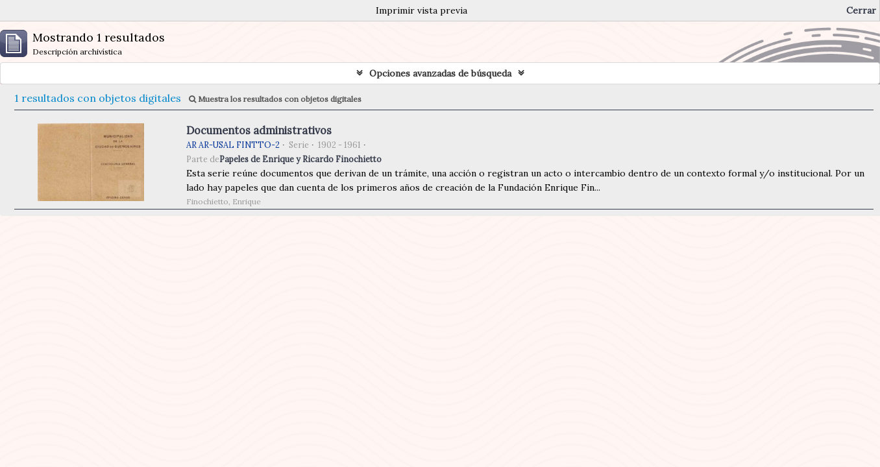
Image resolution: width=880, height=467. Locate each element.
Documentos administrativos (259, 130)
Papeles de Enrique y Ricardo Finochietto (300, 159)
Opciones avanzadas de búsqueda (440, 73)
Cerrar (861, 10)
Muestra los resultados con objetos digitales (275, 99)
